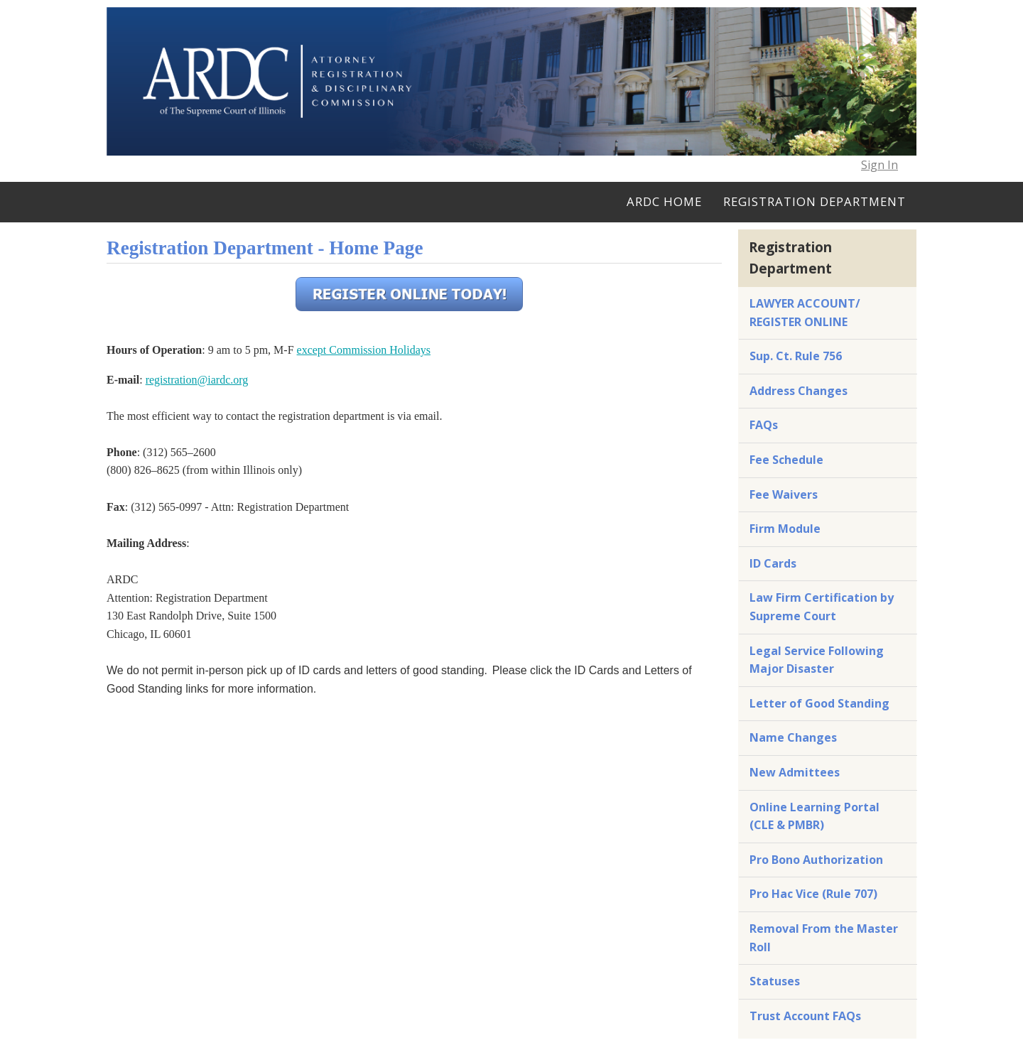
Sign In (879, 165)
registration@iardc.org (197, 380)
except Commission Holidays (364, 350)
